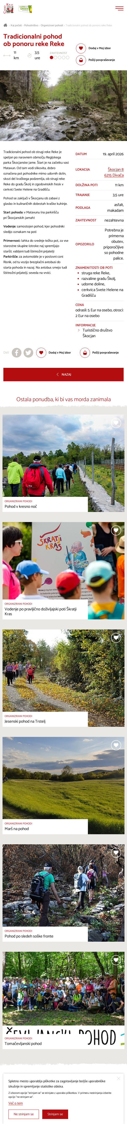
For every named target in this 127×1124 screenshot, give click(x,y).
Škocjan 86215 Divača (114, 172)
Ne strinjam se (24, 1114)
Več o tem (15, 1103)
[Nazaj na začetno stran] (8, 8)
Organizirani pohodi (52, 25)
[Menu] (119, 8)
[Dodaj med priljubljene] (93, 48)
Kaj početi (16, 25)
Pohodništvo (31, 25)
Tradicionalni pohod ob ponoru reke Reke (89, 25)
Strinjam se (55, 1114)
